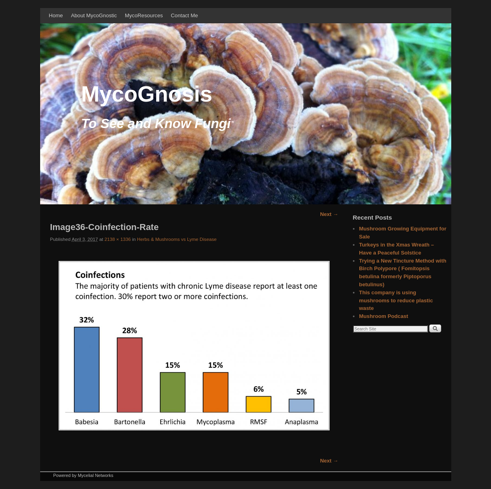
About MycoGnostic (94, 15)
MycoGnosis (146, 94)
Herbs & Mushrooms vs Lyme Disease (176, 239)
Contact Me (184, 15)
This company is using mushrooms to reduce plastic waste (396, 300)
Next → (329, 214)
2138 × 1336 (117, 239)
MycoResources (144, 15)
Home (56, 15)
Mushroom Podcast (383, 316)
